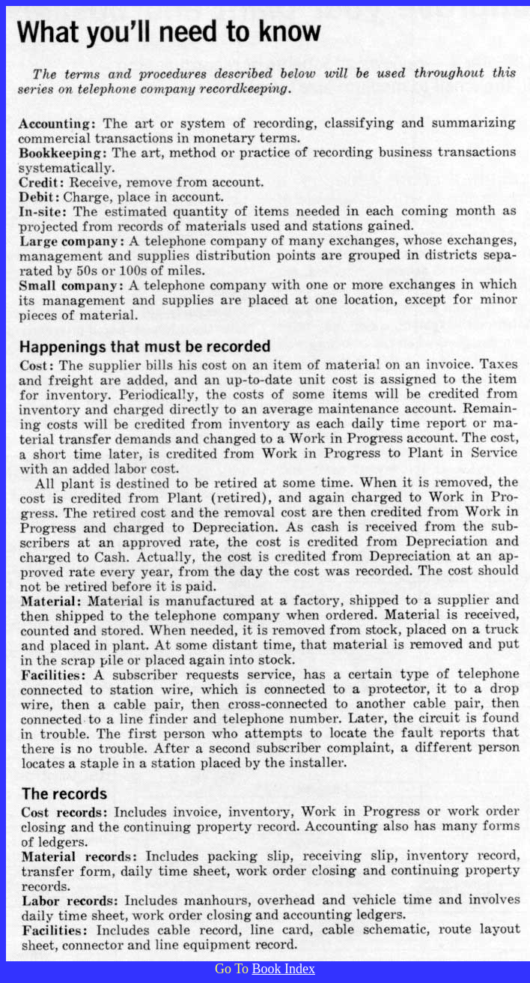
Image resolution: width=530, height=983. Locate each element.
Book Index (283, 968)
